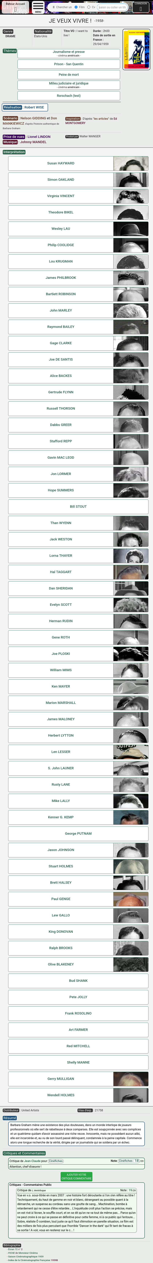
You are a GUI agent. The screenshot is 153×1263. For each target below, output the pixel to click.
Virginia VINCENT (60, 196)
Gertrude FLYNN (60, 392)
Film (80, 7)
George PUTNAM (78, 833)
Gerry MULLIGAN (60, 1079)
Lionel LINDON (39, 137)
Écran (11, 1249)
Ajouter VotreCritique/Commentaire (76, 1176)
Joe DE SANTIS (61, 359)
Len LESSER (60, 752)
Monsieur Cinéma (28, 1253)
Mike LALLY (61, 801)
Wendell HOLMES (61, 1095)
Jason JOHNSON (60, 850)
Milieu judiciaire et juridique (69, 83)
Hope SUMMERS (61, 490)
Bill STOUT (78, 506)
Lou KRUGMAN (61, 261)
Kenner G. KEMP (61, 817)
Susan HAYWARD (60, 163)
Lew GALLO (61, 915)
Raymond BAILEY (60, 327)
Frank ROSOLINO (78, 1013)
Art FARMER (78, 1030)
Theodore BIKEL (60, 212)
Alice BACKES (61, 376)
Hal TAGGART (61, 572)
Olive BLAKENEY (61, 964)
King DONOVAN (61, 931)
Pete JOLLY (78, 997)
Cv (91, 7)
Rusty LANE (61, 784)
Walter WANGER (90, 136)
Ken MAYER (61, 686)
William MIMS (61, 670)
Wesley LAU (61, 229)
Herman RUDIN (61, 621)
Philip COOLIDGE (61, 245)
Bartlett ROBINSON (61, 294)
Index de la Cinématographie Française (29, 1260)
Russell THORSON (61, 408)
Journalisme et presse (69, 52)
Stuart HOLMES (61, 866)
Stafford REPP (61, 441)
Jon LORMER (61, 474)
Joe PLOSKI (61, 654)
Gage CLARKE (61, 343)
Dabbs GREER (60, 425)
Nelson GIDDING (33, 118)
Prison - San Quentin (68, 64)
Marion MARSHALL (61, 703)
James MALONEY (61, 719)
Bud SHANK (78, 981)
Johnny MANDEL (33, 142)
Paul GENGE (60, 899)
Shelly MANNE (78, 1062)
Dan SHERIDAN (61, 588)
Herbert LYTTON (60, 735)
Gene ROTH (61, 637)
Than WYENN (60, 523)
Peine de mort (69, 74)
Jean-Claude (32, 1161)
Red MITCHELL (78, 1046)
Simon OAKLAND (60, 179)
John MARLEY (61, 310)
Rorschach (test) (69, 96)
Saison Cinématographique (22, 1256)
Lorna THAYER (60, 555)
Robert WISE (34, 107)
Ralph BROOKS (60, 948)
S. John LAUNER (61, 768)
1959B (54, 1260)
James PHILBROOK (61, 278)
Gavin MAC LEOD (60, 457)
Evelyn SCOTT (61, 605)
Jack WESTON (61, 539)
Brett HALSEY (61, 882)
